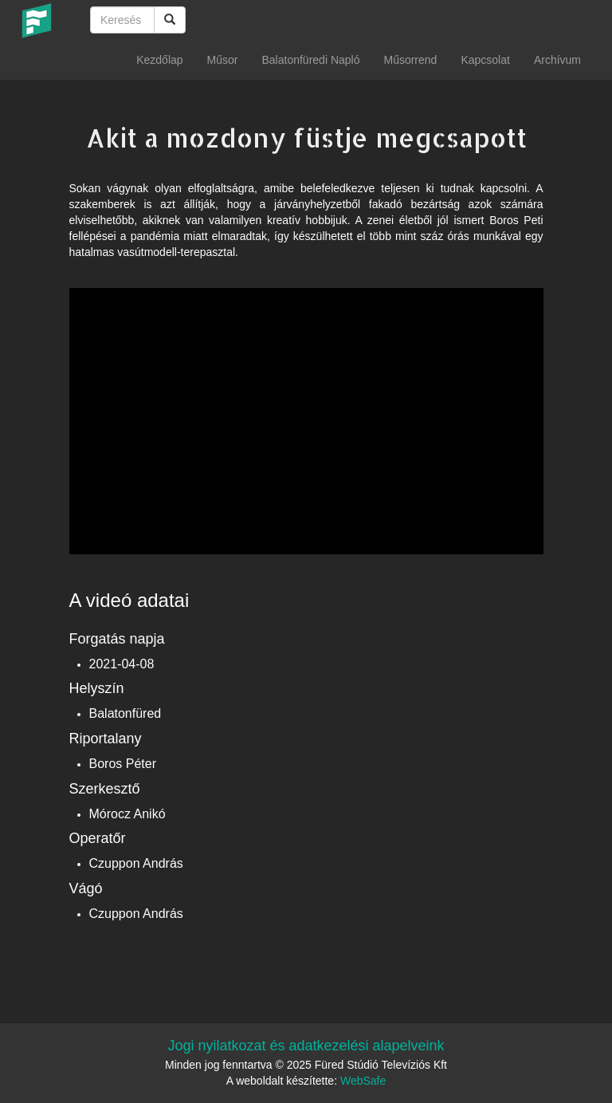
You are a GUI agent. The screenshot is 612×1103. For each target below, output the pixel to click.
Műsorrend (410, 59)
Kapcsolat (485, 59)
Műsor (222, 59)
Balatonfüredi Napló (310, 59)
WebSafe (363, 1080)
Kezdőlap (159, 59)
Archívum (557, 59)
